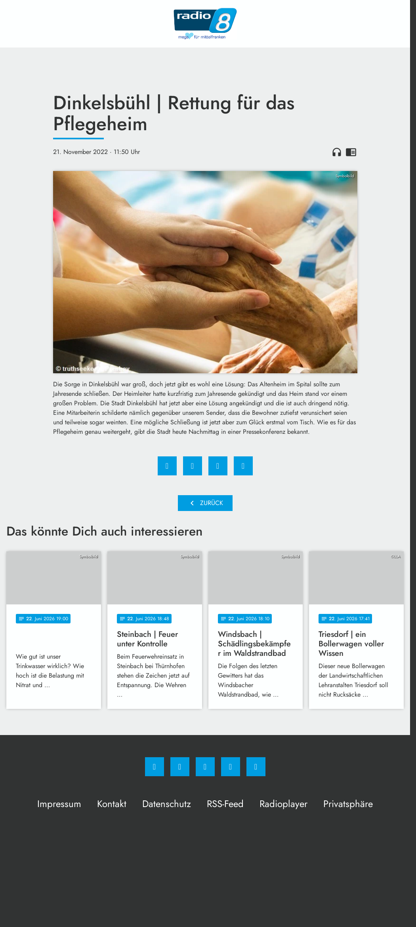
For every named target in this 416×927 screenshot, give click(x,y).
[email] (255, 766)
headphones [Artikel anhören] (336, 152)
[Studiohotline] (230, 766)
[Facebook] (154, 766)
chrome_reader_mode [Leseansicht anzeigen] (351, 152)
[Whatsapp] (205, 766)
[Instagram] (179, 766)
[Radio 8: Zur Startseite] (205, 24)
